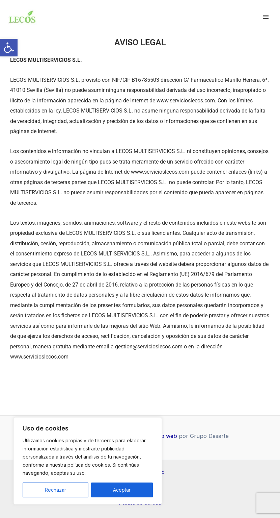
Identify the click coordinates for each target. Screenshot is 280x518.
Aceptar (122, 490)
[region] (87, 460)
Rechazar (55, 490)
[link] (9, 47)
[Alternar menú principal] (265, 17)
